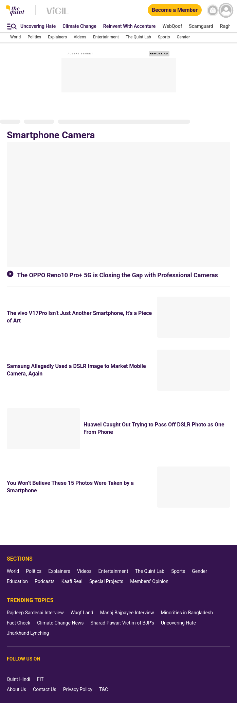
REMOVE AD (159, 53)
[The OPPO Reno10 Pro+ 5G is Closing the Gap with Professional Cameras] (118, 204)
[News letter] (213, 10)
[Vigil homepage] (58, 14)
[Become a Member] (175, 10)
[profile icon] (226, 10)
